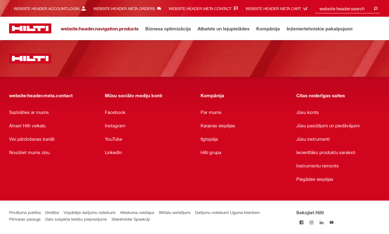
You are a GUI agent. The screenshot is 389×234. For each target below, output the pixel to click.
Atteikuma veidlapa (137, 212)
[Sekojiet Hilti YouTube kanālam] (331, 222)
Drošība (52, 212)
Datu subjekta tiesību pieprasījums (76, 219)
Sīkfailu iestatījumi (175, 212)
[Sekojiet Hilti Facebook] (301, 222)
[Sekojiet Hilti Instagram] (311, 222)
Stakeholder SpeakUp (131, 219)
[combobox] (347, 8)
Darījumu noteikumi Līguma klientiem (227, 212)
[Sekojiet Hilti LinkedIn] (321, 222)
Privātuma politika (25, 212)
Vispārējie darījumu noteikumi (89, 212)
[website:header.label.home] (30, 28)
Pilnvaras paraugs (25, 219)
